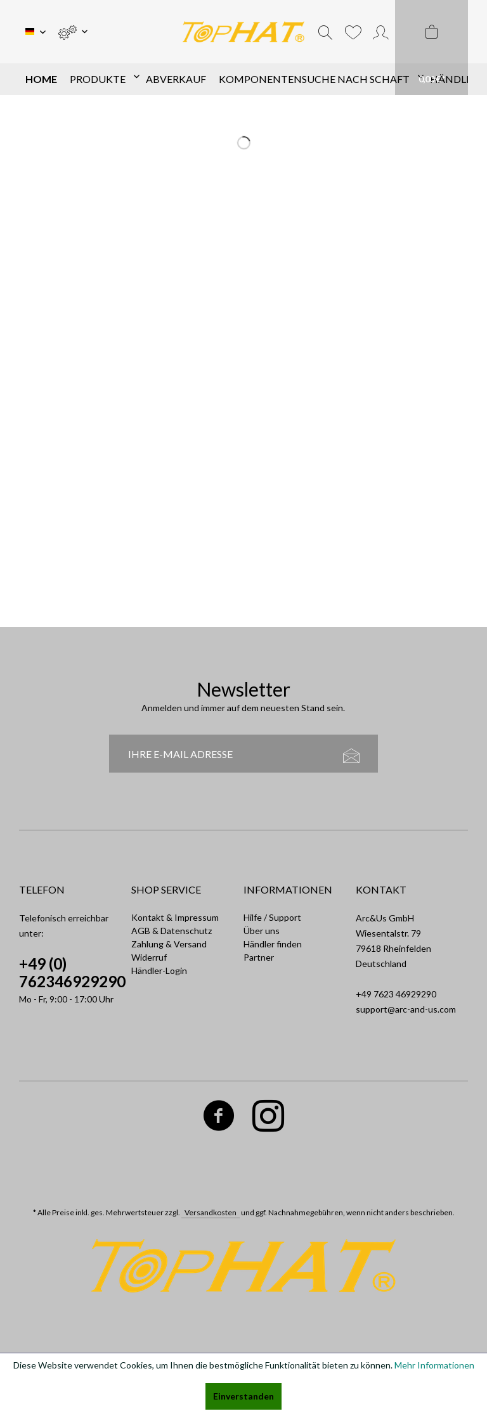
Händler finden (273, 944)
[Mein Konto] (381, 31)
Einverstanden (243, 1396)
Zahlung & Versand (169, 944)
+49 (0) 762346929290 (72, 972)
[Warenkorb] (431, 47)
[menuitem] (72, 31)
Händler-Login (159, 970)
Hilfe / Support (272, 917)
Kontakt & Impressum (175, 917)
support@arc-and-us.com (406, 1009)
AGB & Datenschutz (171, 930)
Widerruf (149, 957)
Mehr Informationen (434, 1365)
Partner (259, 957)
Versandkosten (211, 1212)
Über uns (262, 930)
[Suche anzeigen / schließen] (325, 31)
